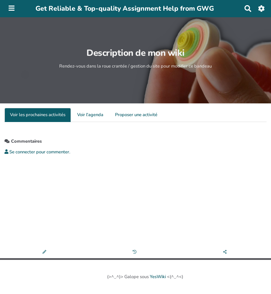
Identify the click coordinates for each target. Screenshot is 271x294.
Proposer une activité (136, 115)
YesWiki (158, 277)
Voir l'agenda (90, 115)
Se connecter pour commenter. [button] (37, 152)
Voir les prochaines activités (37, 115)
